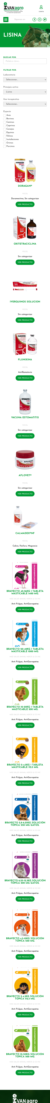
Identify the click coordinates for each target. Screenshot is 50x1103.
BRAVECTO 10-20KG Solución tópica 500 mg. (25, 1055)
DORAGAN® (25, 186)
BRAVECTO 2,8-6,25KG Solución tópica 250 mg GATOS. (25, 824)
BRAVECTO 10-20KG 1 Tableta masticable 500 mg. (25, 708)
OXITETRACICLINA (25, 244)
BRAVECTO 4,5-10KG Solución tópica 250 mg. (25, 939)
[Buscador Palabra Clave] (25, 61)
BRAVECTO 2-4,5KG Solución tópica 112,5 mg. (25, 997)
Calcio (16, 546)
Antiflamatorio (25, 372)
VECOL (25, 193)
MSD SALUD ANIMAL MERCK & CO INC (25, 599)
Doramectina (17, 199)
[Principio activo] (25, 91)
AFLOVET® (25, 475)
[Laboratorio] (25, 79)
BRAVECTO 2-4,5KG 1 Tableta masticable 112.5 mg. (25, 766)
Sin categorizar (32, 199)
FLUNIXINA (25, 359)
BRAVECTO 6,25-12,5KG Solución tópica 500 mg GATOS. (25, 881)
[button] (5, 19)
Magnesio (32, 546)
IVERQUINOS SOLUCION (25, 302)
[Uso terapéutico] (25, 104)
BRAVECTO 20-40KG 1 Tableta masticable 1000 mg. (25, 650)
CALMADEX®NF (25, 533)
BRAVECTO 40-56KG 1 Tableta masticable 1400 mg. (25, 592)
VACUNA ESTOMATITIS (25, 417)
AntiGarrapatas (31, 604)
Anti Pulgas (17, 604)
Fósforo (23, 546)
